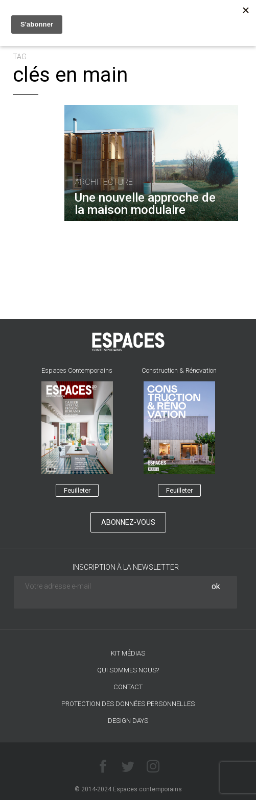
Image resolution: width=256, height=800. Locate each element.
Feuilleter (77, 490)
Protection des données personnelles (128, 704)
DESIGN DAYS (128, 720)
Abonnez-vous (128, 522)
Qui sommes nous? (128, 670)
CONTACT (128, 687)
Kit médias (128, 653)
